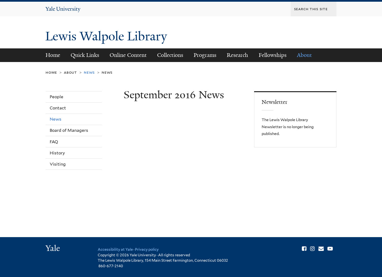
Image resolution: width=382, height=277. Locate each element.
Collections (170, 55)
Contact (58, 108)
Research (237, 55)
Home (53, 55)
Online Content (128, 55)
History (57, 153)
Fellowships (272, 55)
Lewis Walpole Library (107, 36)
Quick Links (85, 55)
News (107, 72)
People (56, 96)
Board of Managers (69, 130)
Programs (205, 55)
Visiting (58, 164)
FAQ (54, 141)
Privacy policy (147, 249)
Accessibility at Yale (115, 249)
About (304, 55)
